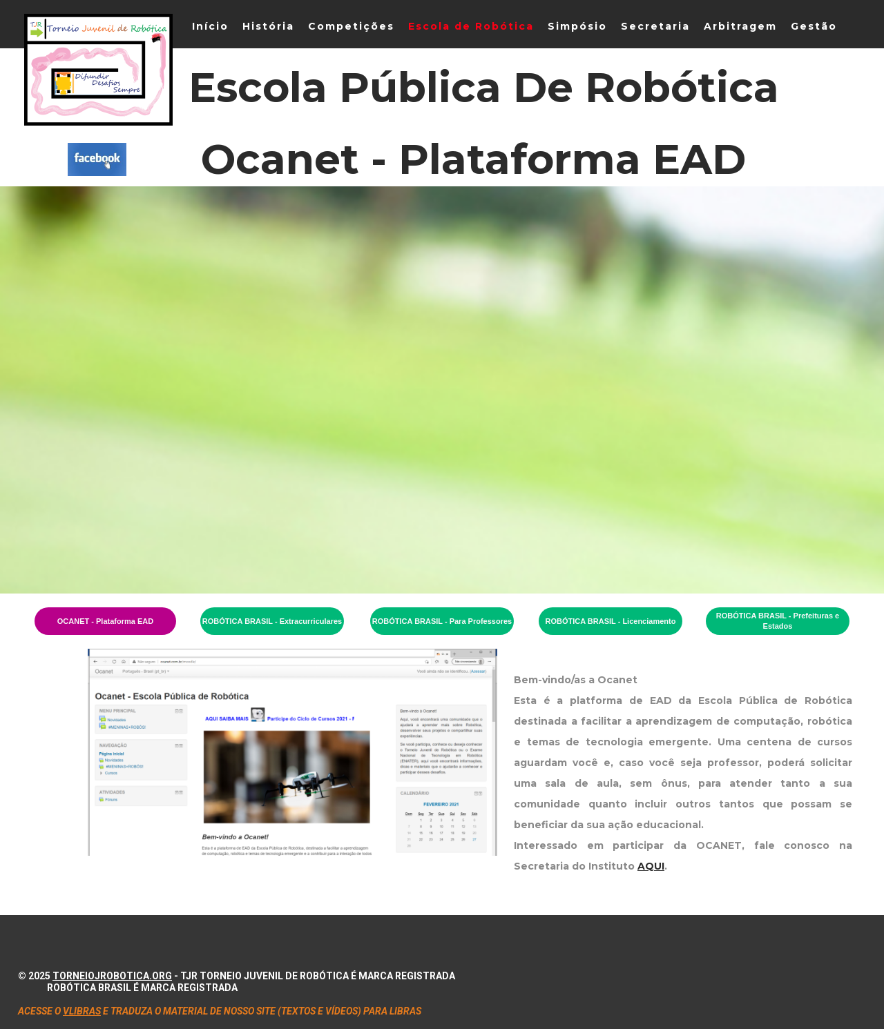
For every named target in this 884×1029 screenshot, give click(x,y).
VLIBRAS (82, 1011)
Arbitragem (740, 26)
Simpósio (577, 26)
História (268, 26)
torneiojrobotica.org (112, 975)
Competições (351, 26)
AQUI (650, 866)
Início (210, 26)
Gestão (814, 26)
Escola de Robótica (471, 26)
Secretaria (655, 26)
